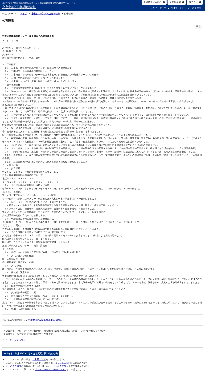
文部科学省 (175, 2)
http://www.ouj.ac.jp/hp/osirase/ (46, 320)
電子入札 (193, 2)
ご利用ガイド (177, 8)
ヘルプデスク (61, 366)
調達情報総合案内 (153, 2)
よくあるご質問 (63, 362)
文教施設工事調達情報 (19, 7)
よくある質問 (194, 8)
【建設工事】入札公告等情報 (45, 13)
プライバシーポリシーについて (50, 369)
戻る (198, 26)
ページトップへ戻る (15, 340)
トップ (23, 13)
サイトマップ (159, 8)
